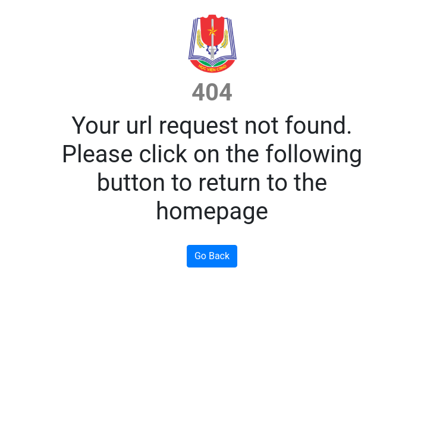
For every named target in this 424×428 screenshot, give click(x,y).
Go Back (212, 256)
